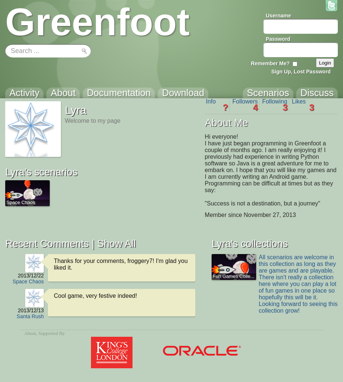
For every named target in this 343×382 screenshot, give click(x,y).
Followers (245, 105)
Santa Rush (30, 316)
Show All (116, 243)
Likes (303, 105)
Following (275, 105)
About (30, 333)
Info (217, 105)
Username (278, 16)
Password (278, 39)
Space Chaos (28, 281)
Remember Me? (270, 63)
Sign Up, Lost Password (301, 72)
